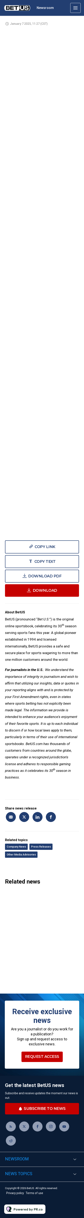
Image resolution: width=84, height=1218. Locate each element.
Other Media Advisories (21, 854)
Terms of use (34, 1193)
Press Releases (41, 846)
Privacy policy (15, 1193)
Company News (16, 846)
